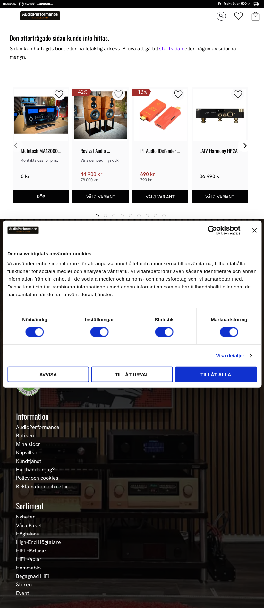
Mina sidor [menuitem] (28, 444)
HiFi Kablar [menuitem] (29, 559)
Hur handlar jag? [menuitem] (35, 470)
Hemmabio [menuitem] (28, 568)
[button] (10, 16)
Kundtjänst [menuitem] (28, 461)
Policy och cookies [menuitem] (37, 478)
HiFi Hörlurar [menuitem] (31, 551)
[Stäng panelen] (254, 230)
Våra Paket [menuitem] (29, 525)
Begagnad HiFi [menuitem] (32, 576)
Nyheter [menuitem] (25, 517)
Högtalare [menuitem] (27, 534)
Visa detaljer (230, 355)
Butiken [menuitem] (25, 436)
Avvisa (48, 374)
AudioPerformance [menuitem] (37, 427)
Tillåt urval (132, 374)
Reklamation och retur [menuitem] (42, 487)
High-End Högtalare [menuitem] (38, 542)
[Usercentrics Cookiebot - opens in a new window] (212, 230)
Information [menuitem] (32, 416)
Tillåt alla (215, 374)
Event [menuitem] (22, 593)
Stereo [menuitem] (24, 584)
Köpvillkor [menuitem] (27, 453)
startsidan (171, 48)
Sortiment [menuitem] (30, 505)
